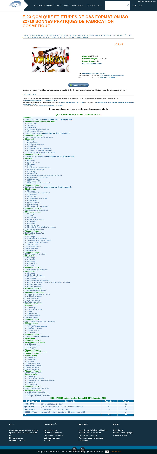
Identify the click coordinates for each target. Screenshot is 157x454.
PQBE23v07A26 (29, 409)
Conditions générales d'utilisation (92, 430)
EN (140, 5)
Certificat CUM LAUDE (53, 435)
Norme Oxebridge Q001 (123, 433)
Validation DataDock (53, 433)
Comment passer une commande (23, 430)
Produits (38, 5)
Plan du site (118, 430)
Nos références (50, 430)
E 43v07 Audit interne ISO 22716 (112, 76)
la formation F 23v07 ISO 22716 (93, 74)
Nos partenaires (16, 438)
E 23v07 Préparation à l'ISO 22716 (71, 102)
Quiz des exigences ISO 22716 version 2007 (40, 100)
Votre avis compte (52, 438)
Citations (90, 5)
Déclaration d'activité (87, 435)
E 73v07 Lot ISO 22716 (108, 78)
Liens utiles (83, 441)
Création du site (120, 435)
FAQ (11, 435)
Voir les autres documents (92, 63)
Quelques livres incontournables (23, 433)
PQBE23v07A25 (29, 407)
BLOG (100, 5)
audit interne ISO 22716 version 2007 (51, 105)
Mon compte (63, 5)
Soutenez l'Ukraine (17, 441)
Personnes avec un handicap (90, 438)
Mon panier (77, 5)
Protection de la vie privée (89, 433)
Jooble (47, 441)
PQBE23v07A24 (29, 404)
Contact (50, 5)
